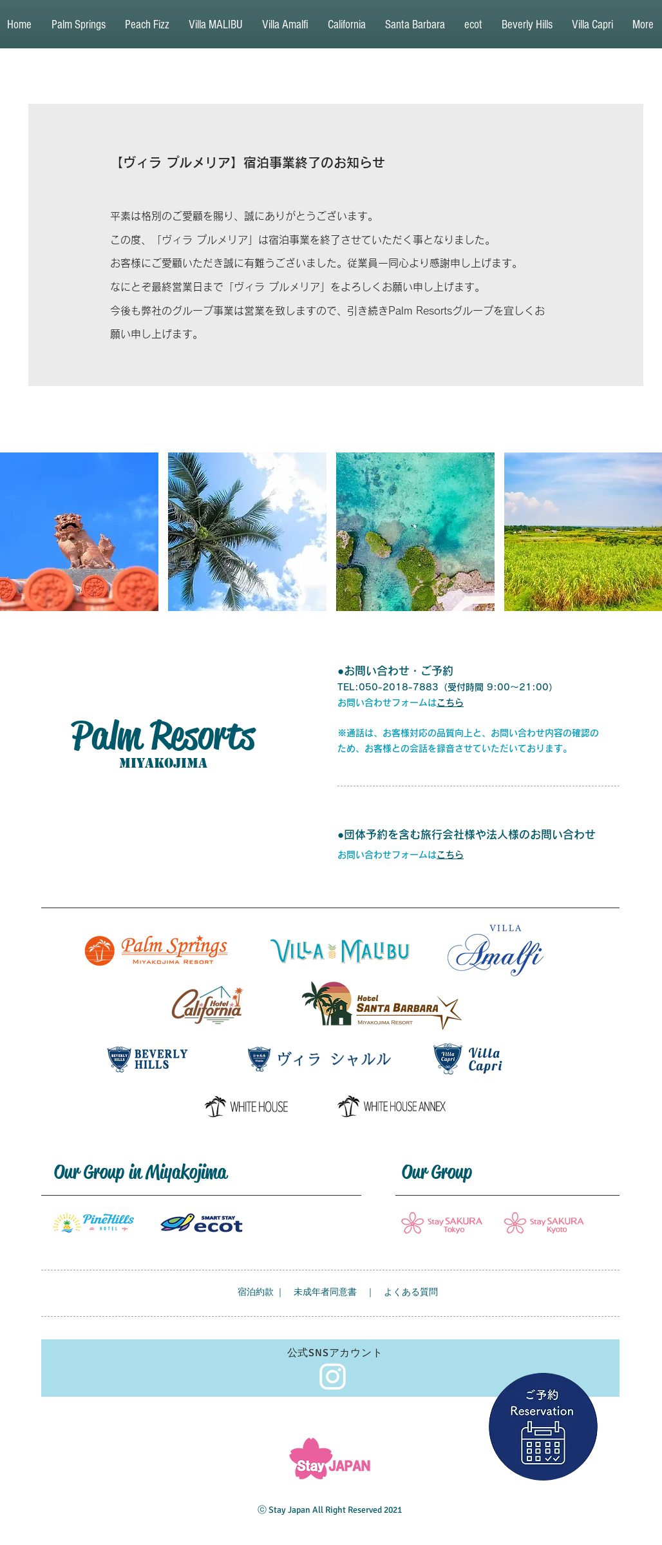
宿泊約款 (256, 1292)
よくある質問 (411, 1292)
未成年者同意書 (325, 1292)
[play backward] (16, 531)
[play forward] (646, 531)
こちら (450, 702)
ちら (455, 854)
